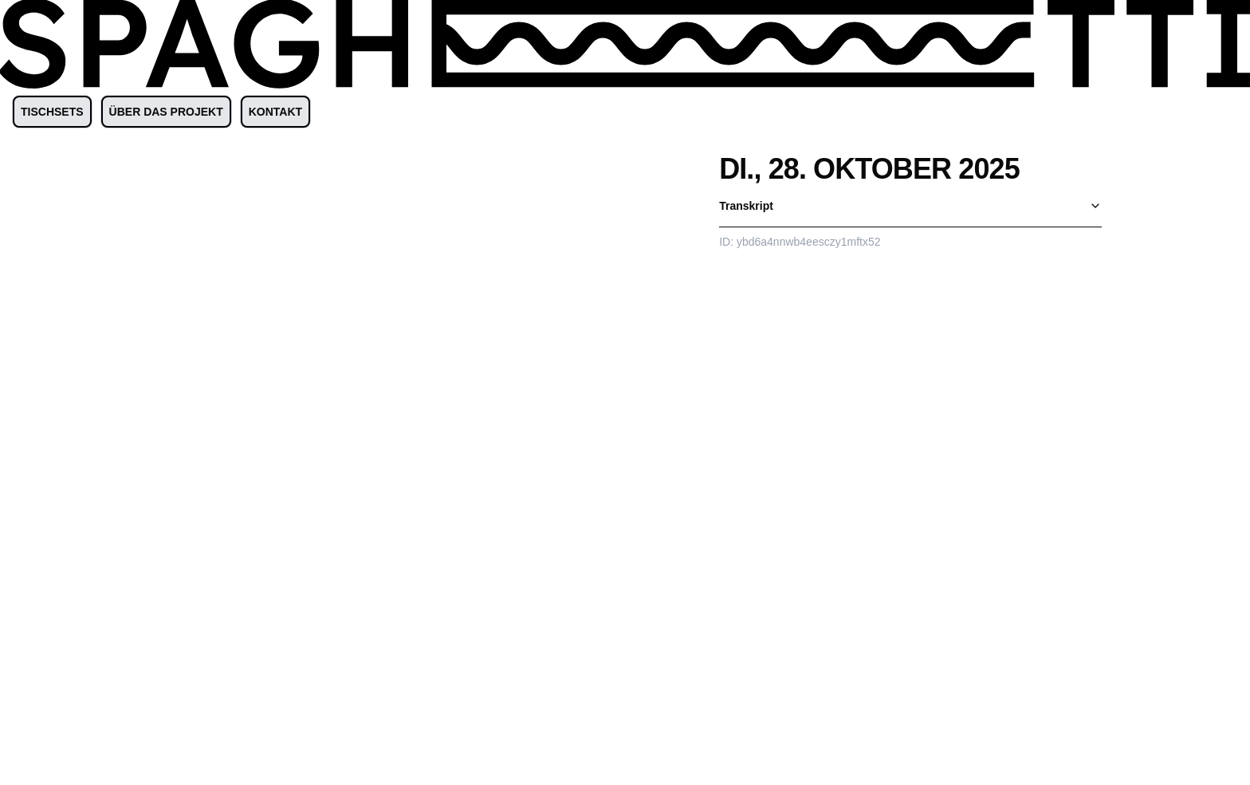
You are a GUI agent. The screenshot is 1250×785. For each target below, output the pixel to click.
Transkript (910, 205)
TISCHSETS (52, 111)
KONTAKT (275, 111)
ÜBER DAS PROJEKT (166, 111)
